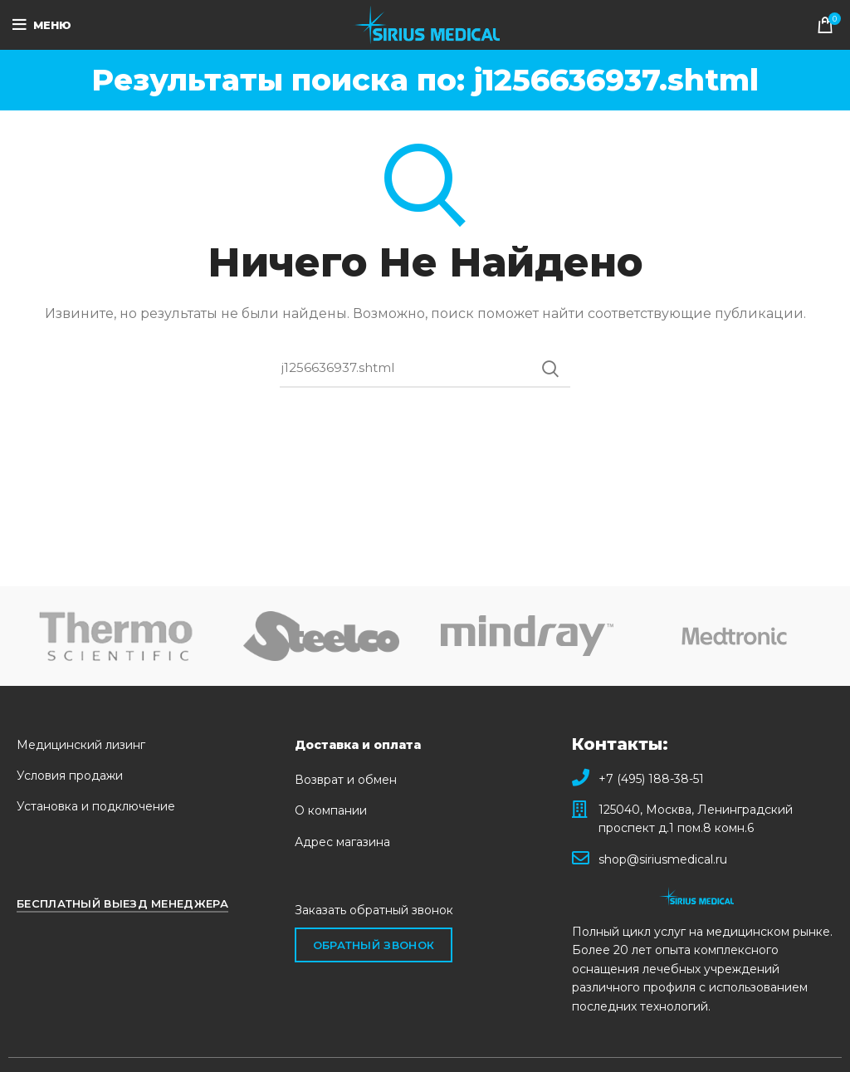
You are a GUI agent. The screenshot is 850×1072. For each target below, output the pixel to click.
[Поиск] (425, 369)
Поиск (549, 369)
